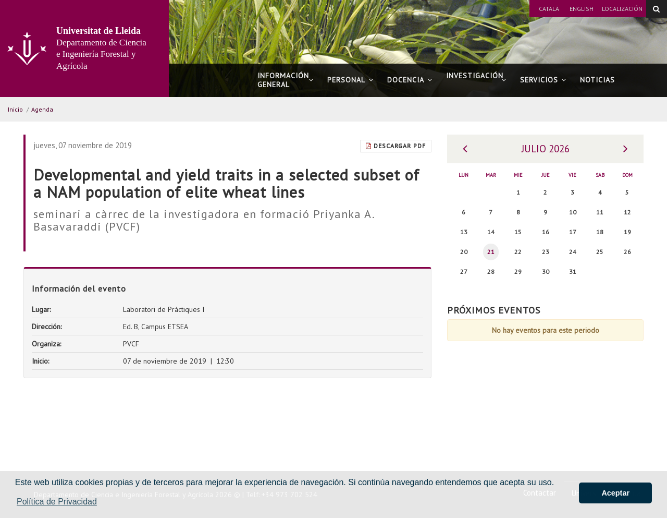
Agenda (42, 109)
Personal (350, 80)
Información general (285, 80)
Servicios (543, 80)
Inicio (15, 109)
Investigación (476, 80)
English (582, 9)
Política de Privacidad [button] (57, 501)
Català (549, 9)
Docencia (410, 80)
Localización (622, 9)
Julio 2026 (546, 148)
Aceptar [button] (615, 493)
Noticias (597, 80)
